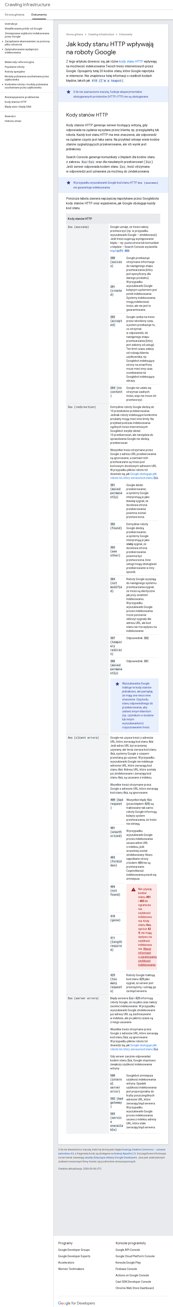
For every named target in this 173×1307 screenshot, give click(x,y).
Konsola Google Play (128, 1262)
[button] (26, 43)
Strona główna (14, 14)
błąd (119, 250)
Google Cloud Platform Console (135, 1256)
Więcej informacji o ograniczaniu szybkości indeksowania (147, 956)
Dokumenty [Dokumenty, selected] (39, 14)
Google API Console (128, 1249)
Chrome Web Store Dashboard (135, 1288)
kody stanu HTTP (131, 61)
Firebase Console (126, 1269)
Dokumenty (125, 34)
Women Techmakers (71, 1269)
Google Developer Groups (74, 1249)
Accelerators (66, 1262)
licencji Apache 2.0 (125, 1153)
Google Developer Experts (74, 1256)
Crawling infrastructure (27, 4)
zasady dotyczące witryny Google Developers (110, 1157)
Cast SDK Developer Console (133, 1281)
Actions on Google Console (132, 1275)
